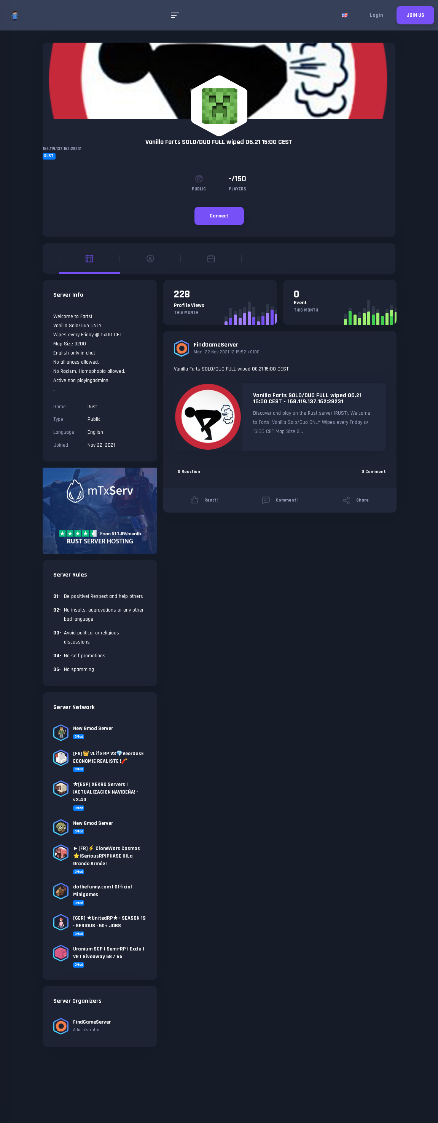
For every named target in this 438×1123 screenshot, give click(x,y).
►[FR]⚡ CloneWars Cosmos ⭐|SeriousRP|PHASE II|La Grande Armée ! (106, 856)
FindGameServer (216, 345)
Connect (219, 215)
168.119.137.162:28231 (62, 149)
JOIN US (415, 15)
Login (376, 15)
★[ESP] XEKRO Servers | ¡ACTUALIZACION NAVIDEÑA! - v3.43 (105, 792)
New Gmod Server (93, 728)
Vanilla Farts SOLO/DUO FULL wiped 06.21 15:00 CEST (219, 141)
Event (300, 302)
